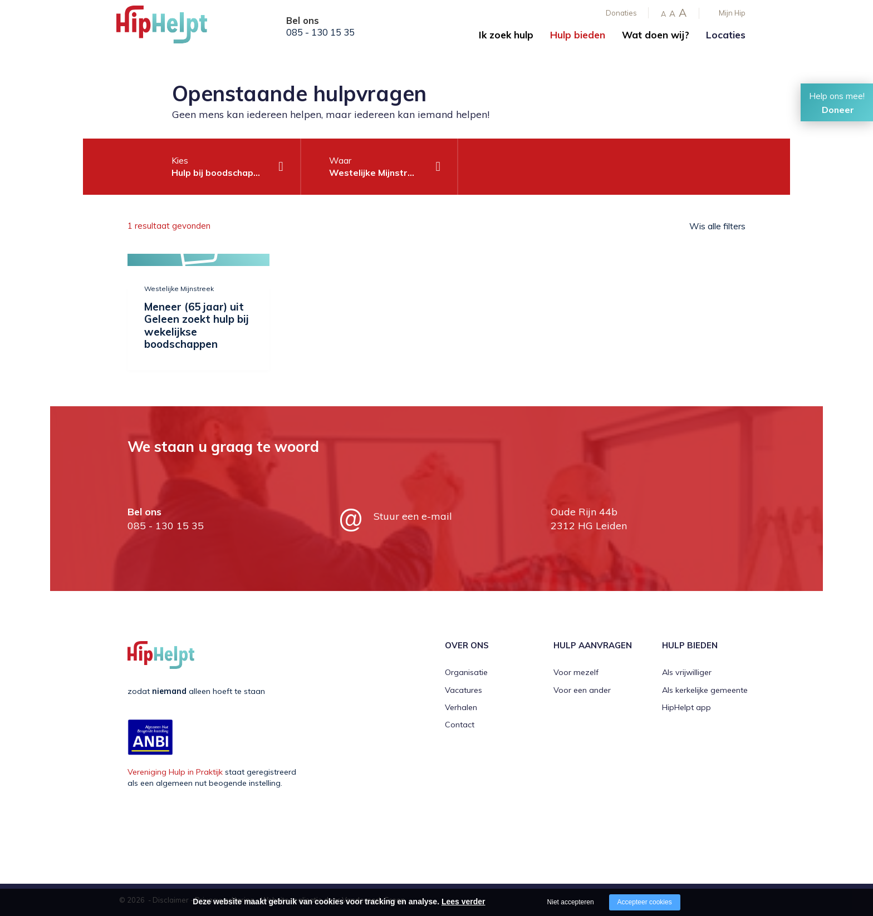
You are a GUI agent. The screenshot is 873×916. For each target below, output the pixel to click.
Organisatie (466, 672)
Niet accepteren (570, 902)
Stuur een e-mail (413, 516)
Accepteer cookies (644, 902)
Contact (459, 725)
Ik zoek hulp (506, 35)
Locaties (726, 35)
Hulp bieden (577, 35)
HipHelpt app (686, 707)
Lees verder (463, 901)
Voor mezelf (576, 672)
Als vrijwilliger (687, 672)
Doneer (838, 109)
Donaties (621, 12)
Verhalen (461, 707)
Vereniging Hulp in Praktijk (175, 772)
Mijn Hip (732, 12)
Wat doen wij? (655, 35)
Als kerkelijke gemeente (705, 690)
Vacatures (463, 690)
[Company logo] (172, 28)
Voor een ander (582, 690)
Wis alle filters (717, 226)
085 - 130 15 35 (320, 32)
